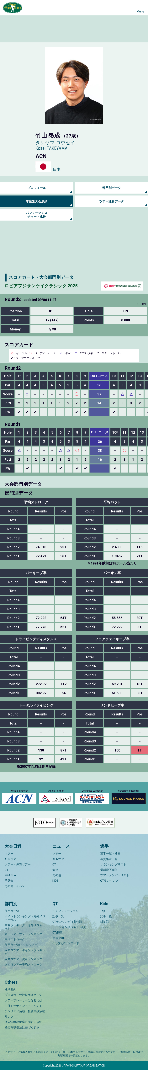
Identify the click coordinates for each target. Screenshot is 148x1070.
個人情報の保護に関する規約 (23, 1022)
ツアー (9, 853)
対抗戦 (104, 921)
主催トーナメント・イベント (23, 1006)
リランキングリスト (113, 864)
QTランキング (109, 880)
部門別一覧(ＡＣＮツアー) (21, 945)
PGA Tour (11, 875)
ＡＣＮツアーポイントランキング (25, 952)
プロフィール (36, 188)
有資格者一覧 (109, 859)
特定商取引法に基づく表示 (22, 1027)
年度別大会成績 (36, 201)
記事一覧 (58, 916)
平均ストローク (15, 939)
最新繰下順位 (109, 870)
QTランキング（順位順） (68, 921)
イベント (106, 927)
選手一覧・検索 (110, 853)
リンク (9, 1016)
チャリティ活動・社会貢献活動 (25, 1011)
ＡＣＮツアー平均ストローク (23, 964)
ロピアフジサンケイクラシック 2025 (41, 285)
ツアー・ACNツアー (18, 864)
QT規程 (57, 932)
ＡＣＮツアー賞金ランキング (23, 959)
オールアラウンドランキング (23, 934)
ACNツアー (12, 859)
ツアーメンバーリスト (114, 875)
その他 (56, 875)
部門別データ (111, 188)
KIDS (55, 880)
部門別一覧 (12, 911)
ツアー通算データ (111, 201)
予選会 (9, 880)
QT (6, 870)
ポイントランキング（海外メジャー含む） (25, 918)
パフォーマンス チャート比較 (36, 214)
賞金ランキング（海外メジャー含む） (25, 926)
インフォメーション (65, 911)
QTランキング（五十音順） (70, 927)
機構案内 (10, 989)
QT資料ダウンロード (65, 943)
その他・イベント (16, 886)
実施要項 (58, 938)
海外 (55, 870)
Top (102, 911)
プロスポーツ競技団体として (23, 995)
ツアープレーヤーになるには (23, 1000)
